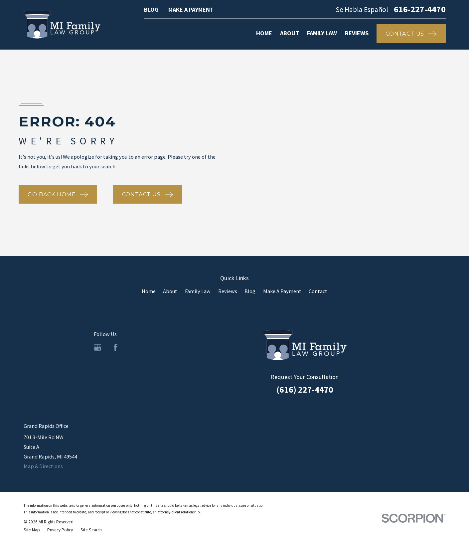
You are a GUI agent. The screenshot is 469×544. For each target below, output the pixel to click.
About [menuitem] (289, 33)
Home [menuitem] (264, 33)
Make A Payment (191, 9)
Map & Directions (43, 466)
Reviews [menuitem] (357, 33)
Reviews (227, 291)
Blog (151, 9)
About (170, 291)
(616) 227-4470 (304, 389)
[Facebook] (115, 347)
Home (149, 291)
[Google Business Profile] (97, 347)
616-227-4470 (420, 9)
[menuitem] (32, 530)
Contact (318, 291)
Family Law (198, 291)
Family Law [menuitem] (322, 33)
